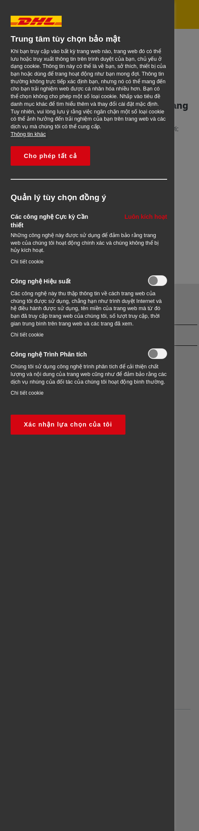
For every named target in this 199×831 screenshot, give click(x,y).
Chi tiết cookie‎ (27, 262)
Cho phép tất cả (50, 156)
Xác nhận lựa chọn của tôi (68, 424)
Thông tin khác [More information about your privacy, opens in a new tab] (28, 134)
